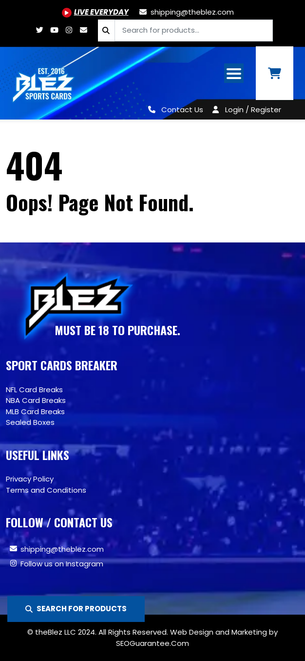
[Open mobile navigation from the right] (234, 73)
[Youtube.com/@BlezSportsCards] (95, 12)
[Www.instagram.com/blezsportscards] (68, 30)
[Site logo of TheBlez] (44, 82)
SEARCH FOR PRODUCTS (76, 608)
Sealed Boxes (30, 422)
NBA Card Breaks (36, 400)
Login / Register (253, 109)
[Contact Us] (173, 109)
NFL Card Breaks (34, 389)
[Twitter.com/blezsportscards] (39, 30)
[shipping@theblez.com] (186, 12)
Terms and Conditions (46, 490)
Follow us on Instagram (61, 564)
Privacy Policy (30, 479)
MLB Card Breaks (35, 411)
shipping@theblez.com (62, 549)
